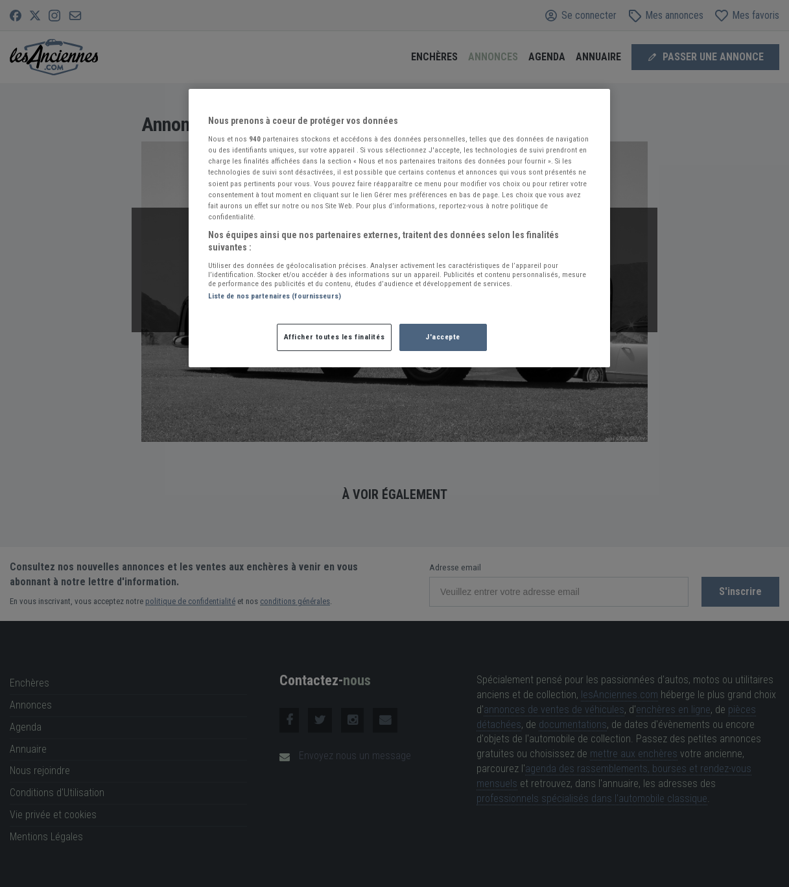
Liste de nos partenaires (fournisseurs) (274, 295)
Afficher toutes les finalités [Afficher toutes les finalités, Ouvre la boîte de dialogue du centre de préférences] (334, 336)
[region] (399, 228)
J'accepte (442, 336)
